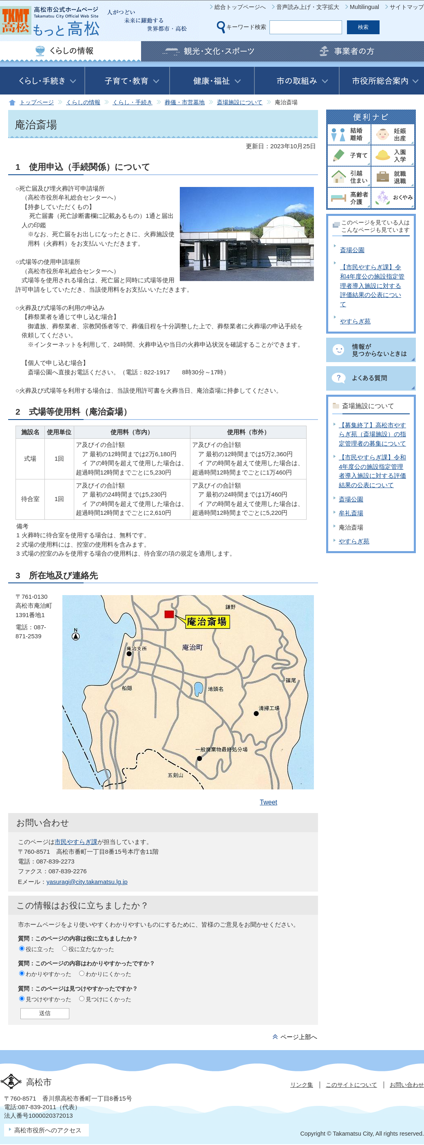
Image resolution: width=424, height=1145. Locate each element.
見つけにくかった (108, 999)
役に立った (40, 949)
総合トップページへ (240, 7)
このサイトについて (351, 1084)
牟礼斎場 (351, 513)
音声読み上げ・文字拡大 (307, 7)
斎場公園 (352, 249)
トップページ (37, 102)
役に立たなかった (91, 949)
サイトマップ (407, 7)
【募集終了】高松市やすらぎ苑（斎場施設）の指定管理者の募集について (372, 434)
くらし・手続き (132, 102)
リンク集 (301, 1084)
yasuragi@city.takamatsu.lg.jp (87, 881)
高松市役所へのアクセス (48, 1130)
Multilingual (364, 7)
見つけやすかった (48, 999)
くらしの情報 (83, 102)
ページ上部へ (298, 1036)
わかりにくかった (108, 974)
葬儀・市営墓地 (185, 102)
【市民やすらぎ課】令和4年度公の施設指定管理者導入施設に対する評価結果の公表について (372, 285)
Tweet (268, 802)
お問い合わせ (407, 1084)
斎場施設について (240, 102)
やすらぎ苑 (355, 321)
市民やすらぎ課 (76, 841)
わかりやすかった (48, 974)
